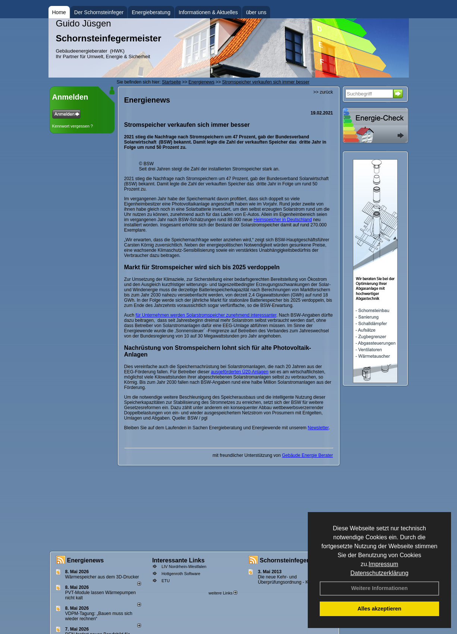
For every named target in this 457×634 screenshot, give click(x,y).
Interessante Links (178, 560)
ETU (166, 580)
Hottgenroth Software (181, 573)
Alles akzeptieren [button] (379, 609)
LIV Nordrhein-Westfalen (184, 566)
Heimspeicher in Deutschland (283, 219)
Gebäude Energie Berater (307, 455)
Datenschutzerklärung (379, 573)
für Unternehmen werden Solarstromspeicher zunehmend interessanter (205, 315)
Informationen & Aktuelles (208, 12)
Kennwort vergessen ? (72, 126)
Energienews (85, 560)
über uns (256, 12)
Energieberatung (151, 12)
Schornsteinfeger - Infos (294, 560)
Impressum (383, 564)
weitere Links (223, 593)
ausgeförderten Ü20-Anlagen (239, 371)
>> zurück (323, 92)
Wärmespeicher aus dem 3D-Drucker (102, 577)
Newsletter (318, 427)
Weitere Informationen (379, 588)
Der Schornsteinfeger (98, 12)
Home (59, 12)
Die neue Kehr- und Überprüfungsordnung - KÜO (286, 579)
